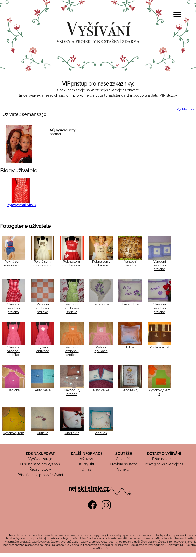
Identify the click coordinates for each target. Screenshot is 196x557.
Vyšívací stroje (40, 459)
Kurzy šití (86, 464)
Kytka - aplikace (42, 349)
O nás (86, 469)
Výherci (123, 469)
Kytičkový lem (13, 433)
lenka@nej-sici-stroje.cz (164, 464)
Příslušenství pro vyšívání (40, 464)
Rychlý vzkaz (186, 109)
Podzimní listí (160, 347)
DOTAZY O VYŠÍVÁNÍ (164, 454)
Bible (130, 347)
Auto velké (101, 390)
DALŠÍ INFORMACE (86, 454)
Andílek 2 (72, 433)
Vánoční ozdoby (130, 263)
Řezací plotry (40, 469)
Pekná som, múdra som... (13, 263)
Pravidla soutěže (123, 464)
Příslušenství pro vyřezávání (40, 475)
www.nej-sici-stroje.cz (108, 90)
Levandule (101, 304)
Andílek (101, 433)
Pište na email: (164, 459)
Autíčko (42, 433)
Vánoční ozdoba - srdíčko (159, 265)
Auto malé (43, 390)
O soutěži (123, 459)
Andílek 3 (130, 390)
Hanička (13, 390)
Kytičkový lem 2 (159, 392)
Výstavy (86, 459)
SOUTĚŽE (123, 454)
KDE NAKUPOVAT (40, 454)
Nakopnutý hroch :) (71, 392)
